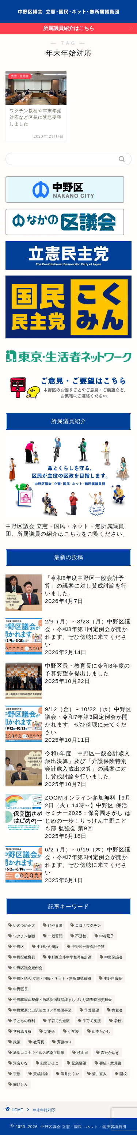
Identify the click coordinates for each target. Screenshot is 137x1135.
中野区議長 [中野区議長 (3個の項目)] (113, 978)
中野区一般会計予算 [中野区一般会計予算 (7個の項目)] (88, 947)
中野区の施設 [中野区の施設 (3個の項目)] (48, 947)
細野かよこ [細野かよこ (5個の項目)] (50, 1063)
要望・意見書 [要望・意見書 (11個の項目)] (110, 1063)
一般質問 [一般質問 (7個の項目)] (55, 936)
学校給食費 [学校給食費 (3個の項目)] (22, 1031)
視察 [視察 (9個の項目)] (16, 1074)
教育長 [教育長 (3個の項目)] (38, 1042)
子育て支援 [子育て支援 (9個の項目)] (92, 1021)
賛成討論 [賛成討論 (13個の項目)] (40, 1074)
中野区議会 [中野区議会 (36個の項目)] (113, 957)
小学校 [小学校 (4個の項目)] (73, 1031)
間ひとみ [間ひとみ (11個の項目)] (20, 1084)
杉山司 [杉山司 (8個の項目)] (82, 1053)
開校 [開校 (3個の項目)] (123, 1074)
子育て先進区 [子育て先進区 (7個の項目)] (59, 1021)
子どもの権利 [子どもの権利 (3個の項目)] (24, 1021)
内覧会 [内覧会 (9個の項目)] (117, 1010)
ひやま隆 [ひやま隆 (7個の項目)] (55, 925)
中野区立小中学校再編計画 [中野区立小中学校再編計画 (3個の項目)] (70, 957)
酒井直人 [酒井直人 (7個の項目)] (99, 1074)
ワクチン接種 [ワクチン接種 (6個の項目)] (24, 936)
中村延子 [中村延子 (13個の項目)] (106, 936)
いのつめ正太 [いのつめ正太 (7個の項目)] (24, 925)
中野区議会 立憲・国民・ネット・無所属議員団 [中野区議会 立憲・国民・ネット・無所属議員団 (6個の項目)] (52, 978)
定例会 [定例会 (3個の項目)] (49, 1031)
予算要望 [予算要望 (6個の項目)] (91, 1010)
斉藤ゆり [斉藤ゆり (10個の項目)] (64, 1042)
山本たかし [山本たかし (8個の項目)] (101, 1031)
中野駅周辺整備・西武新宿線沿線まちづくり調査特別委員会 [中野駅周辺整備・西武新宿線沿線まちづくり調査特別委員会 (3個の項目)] (62, 1000)
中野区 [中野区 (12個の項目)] (18, 947)
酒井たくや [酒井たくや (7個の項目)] (70, 1074)
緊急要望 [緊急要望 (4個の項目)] (79, 1063)
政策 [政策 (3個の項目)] (16, 1042)
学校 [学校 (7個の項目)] (117, 1021)
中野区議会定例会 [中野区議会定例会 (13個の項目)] (27, 968)
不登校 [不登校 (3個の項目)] (80, 936)
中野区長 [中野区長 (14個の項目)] (20, 989)
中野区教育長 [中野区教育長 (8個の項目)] (24, 957)
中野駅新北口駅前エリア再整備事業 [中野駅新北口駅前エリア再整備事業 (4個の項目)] (42, 1010)
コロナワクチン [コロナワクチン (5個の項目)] (88, 925)
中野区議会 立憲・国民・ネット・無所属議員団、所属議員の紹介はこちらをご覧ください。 (68, 486)
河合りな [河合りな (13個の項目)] (20, 1063)
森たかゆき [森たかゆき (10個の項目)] (110, 1053)
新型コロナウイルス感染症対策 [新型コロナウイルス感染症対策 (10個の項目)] (38, 1053)
